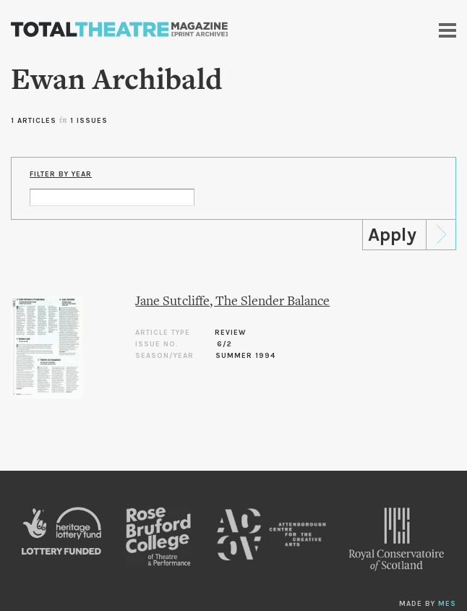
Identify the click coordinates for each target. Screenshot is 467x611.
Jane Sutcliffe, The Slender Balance (232, 302)
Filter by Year (61, 174)
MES (447, 603)
